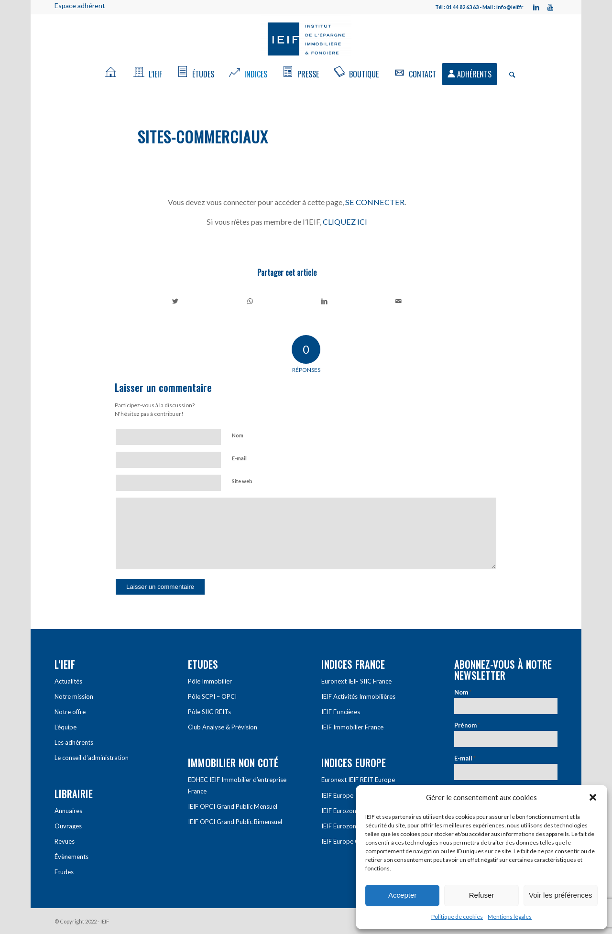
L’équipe (65, 727)
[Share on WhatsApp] (250, 301)
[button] (593, 797)
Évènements (71, 856)
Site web (242, 481)
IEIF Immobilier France (352, 727)
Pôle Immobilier (210, 681)
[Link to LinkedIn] (536, 7)
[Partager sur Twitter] (175, 301)
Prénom (467, 725)
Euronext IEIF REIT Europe (358, 779)
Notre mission (74, 696)
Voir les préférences (560, 895)
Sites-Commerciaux (203, 136)
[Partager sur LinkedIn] (324, 301)
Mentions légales (510, 916)
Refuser (481, 895)
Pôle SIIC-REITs (209, 712)
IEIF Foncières (340, 712)
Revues (65, 841)
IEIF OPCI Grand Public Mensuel (232, 806)
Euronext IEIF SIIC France (356, 681)
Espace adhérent (80, 5)
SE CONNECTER (374, 201)
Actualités (68, 681)
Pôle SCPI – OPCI (212, 696)
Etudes (64, 872)
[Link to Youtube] (550, 7)
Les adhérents (74, 742)
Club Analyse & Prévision (222, 727)
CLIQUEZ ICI (345, 221)
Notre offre (70, 712)
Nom (237, 435)
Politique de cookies (457, 916)
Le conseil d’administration (92, 757)
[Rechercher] (509, 74)
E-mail (239, 458)
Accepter (402, 895)
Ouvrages (68, 826)
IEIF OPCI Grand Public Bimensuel (235, 821)
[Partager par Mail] (399, 301)
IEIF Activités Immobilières (358, 696)
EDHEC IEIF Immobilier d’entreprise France (237, 785)
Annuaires (68, 811)
